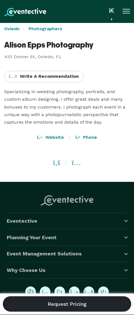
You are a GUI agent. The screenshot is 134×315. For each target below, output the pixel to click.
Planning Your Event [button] (32, 237)
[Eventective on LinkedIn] (103, 291)
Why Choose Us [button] (26, 270)
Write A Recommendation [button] (44, 76)
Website (50, 137)
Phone (86, 137)
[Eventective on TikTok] (74, 291)
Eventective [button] (22, 221)
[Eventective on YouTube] (89, 291)
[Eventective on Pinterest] (59, 291)
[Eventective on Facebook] (30, 291)
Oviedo (12, 28)
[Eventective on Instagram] (45, 291)
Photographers (45, 28)
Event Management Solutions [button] (44, 254)
